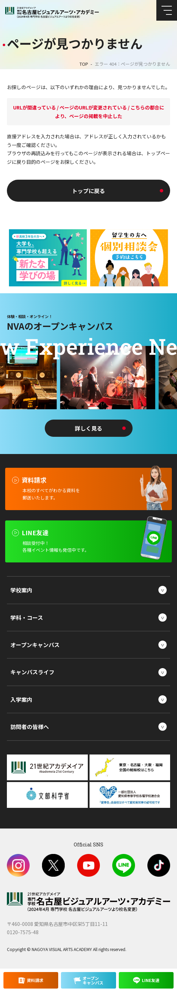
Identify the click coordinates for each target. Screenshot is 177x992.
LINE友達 (150, 980)
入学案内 (21, 699)
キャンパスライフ (32, 672)
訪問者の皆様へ (29, 726)
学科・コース (26, 617)
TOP (84, 64)
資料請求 (35, 980)
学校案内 (21, 590)
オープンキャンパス (35, 645)
